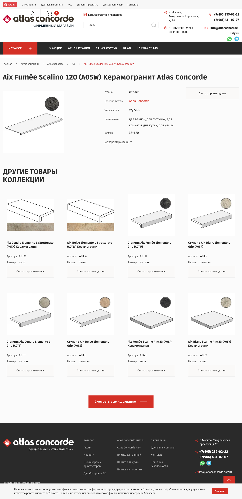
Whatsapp (229, 39)
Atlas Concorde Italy (129, 447)
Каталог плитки (30, 63)
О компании (158, 440)
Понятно (220, 491)
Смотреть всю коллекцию (115, 402)
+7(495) (226, 14)
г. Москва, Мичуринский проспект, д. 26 (184, 16)
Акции (87, 447)
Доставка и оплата (163, 447)
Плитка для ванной (129, 454)
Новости (89, 454)
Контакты (157, 454)
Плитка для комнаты (130, 469)
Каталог (89, 440)
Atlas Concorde (55, 63)
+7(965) (226, 20)
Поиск (153, 25)
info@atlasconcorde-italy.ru (224, 30)
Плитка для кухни (128, 462)
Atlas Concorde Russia (130, 440)
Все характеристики (116, 141)
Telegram (236, 39)
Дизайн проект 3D (95, 473)
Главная (7, 63)
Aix (73, 63)
